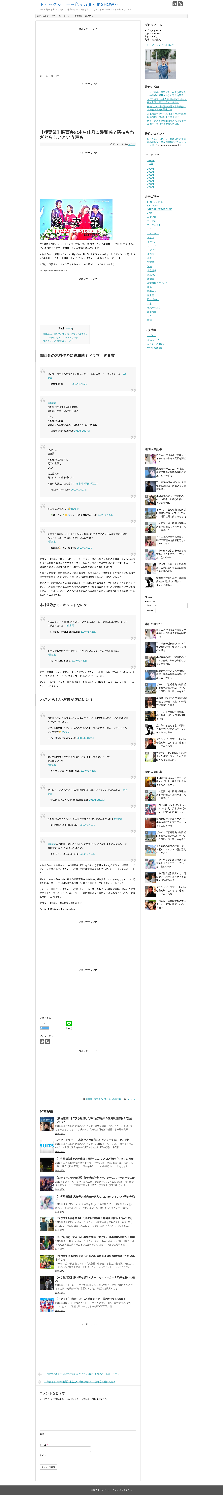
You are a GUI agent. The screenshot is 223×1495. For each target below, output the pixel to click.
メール (44, 1445)
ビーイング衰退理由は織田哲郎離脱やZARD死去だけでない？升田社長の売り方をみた (171, 513)
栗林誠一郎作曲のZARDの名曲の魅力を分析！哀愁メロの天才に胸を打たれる (172, 701)
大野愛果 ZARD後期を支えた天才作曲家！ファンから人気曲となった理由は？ (172, 756)
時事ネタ (151, 291)
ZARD (150, 213)
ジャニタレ (153, 233)
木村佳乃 (98, 1099)
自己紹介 (89, 16)
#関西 (86, 483)
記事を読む (60, 1133)
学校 (149, 266)
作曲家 (150, 254)
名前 (43, 1434)
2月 (151, 163)
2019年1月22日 (105, 515)
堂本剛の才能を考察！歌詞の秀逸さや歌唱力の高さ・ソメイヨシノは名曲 (171, 581)
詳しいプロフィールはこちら (162, 45)
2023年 (151, 172)
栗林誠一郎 (153, 299)
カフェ (150, 229)
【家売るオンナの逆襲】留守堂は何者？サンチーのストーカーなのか (95, 1177)
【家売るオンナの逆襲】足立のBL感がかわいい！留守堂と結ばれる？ (76, 1382)
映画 (149, 287)
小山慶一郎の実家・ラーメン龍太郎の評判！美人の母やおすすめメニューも (171, 781)
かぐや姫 (151, 217)
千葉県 (150, 262)
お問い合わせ (43, 16)
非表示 (69, 328)
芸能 (149, 320)
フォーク (151, 246)
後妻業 (89, 1099)
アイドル (151, 221)
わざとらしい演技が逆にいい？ (57, 340)
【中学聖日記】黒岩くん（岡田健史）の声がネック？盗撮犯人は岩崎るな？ (171, 876)
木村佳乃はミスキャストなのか (61, 337)
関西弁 (107, 1099)
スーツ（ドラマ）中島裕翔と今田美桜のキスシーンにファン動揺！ (93, 1139)
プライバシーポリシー (62, 16)
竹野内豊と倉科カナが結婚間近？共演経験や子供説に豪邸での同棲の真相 (171, 567)
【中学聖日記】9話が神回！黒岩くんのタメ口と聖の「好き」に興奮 (94, 1158)
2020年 (151, 178)
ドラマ (131, 144)
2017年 (151, 187)
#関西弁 (93, 483)
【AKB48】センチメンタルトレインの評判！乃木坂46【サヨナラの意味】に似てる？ (171, 808)
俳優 (149, 258)
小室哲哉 (151, 270)
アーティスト (154, 225)
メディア (151, 250)
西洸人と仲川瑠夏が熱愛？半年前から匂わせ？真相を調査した (171, 458)
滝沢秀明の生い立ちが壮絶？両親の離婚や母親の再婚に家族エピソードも (171, 472)
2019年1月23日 (80, 384)
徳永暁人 (151, 275)
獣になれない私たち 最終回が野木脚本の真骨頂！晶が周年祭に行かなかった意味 (166, 142)
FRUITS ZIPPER (155, 202)
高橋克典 (116, 1099)
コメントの (155, 344)
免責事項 (78, 16)
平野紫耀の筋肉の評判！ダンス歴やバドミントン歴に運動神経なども (171, 849)
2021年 (151, 175)
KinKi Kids (152, 205)
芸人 (149, 316)
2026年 (151, 160)
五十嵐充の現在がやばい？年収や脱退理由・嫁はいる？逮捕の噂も (171, 485)
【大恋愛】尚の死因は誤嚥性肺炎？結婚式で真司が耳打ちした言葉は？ (171, 526)
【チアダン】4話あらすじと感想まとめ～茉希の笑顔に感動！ (90, 1299)
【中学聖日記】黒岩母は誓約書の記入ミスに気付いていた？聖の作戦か (171, 554)
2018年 (151, 184)
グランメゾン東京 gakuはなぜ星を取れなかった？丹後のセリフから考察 (171, 742)
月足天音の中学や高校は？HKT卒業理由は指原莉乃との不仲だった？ (171, 540)
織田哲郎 (151, 312)
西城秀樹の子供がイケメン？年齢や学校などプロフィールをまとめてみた (171, 822)
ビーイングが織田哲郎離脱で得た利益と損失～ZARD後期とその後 (172, 715)
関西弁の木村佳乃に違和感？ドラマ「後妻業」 (64, 334)
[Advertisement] (88, 50)
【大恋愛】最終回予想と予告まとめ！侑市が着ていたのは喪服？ (171, 904)
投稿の (153, 339)
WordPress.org (154, 348)
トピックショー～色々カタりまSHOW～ (79, 4)
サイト (43, 1455)
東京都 (150, 295)
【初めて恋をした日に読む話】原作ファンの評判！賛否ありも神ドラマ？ (78, 1374)
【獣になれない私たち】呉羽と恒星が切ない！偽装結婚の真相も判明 (95, 1237)
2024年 (151, 169)
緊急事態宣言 (154, 308)
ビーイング (153, 241)
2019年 (151, 181)
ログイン (151, 335)
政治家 (150, 279)
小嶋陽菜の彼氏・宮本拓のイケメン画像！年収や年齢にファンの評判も (171, 499)
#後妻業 (52, 403)
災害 (149, 303)
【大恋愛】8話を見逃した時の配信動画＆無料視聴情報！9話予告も (93, 1218)
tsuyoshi (130, 1099)
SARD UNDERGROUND (159, 209)
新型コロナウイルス (157, 283)
